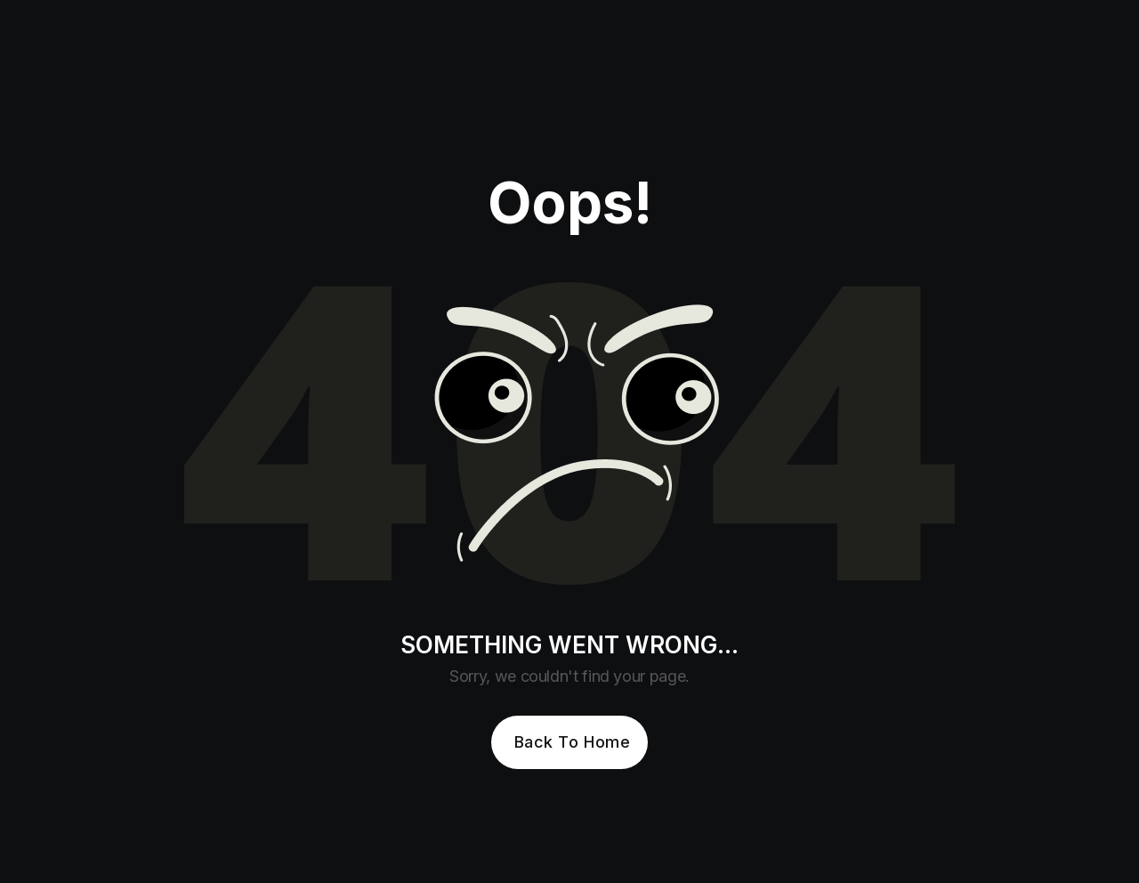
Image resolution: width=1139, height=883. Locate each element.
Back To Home (572, 742)
